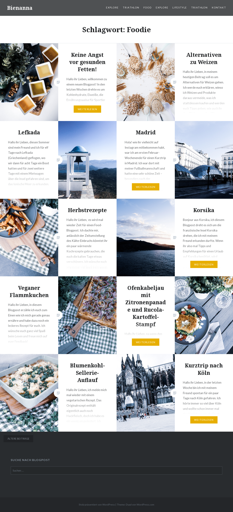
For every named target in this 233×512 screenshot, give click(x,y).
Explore (112, 7)
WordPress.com (145, 504)
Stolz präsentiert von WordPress (97, 504)
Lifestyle (180, 7)
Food (147, 7)
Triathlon (131, 7)
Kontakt (219, 7)
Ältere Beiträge (18, 438)
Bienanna (20, 7)
